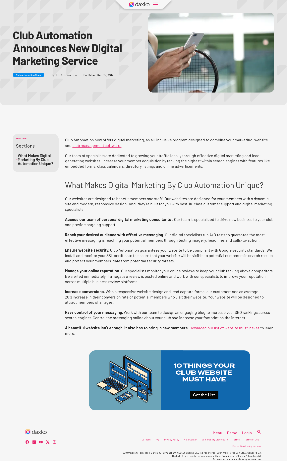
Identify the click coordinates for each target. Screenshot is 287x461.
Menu (217, 433)
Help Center (190, 439)
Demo (232, 433)
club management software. (96, 145)
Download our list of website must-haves (224, 327)
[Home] (36, 432)
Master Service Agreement (246, 446)
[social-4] (54, 442)
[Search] (257, 432)
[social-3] (47, 442)
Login (247, 433)
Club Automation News (28, 75)
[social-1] (34, 442)
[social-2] (41, 442)
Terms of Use (252, 439)
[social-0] (27, 442)
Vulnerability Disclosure (215, 439)
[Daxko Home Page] (139, 4)
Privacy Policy (171, 439)
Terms (236, 439)
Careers (146, 439)
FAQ (157, 439)
